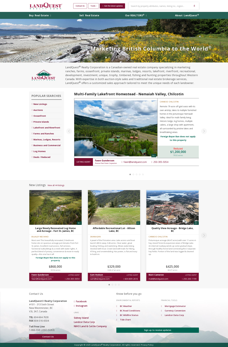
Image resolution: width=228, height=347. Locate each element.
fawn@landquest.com (134, 162)
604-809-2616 (130, 278)
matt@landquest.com (158, 278)
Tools (93, 6)
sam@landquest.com (100, 278)
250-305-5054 (159, 162)
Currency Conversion (173, 310)
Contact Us (80, 6)
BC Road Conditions (128, 310)
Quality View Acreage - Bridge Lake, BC (173, 229)
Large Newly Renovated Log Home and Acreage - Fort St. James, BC (55, 229)
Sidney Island (81, 317)
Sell (89, 15)
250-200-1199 (189, 278)
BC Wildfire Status (127, 315)
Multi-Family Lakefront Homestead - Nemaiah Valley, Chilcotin (129, 94)
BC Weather (124, 306)
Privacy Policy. (147, 345)
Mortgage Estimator (173, 306)
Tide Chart (123, 319)
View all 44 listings (56, 185)
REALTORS (136, 15)
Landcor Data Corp (84, 322)
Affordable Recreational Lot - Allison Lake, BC (114, 229)
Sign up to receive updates (157, 330)
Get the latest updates (113, 6)
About (187, 15)
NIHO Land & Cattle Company (90, 326)
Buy (40, 15)
